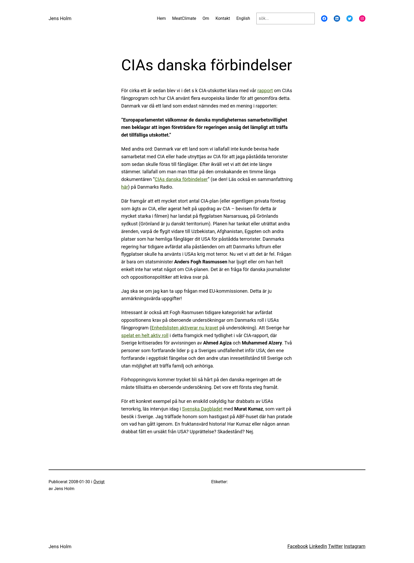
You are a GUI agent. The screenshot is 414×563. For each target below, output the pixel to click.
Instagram (354, 546)
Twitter (335, 546)
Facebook (297, 546)
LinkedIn (318, 546)
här (124, 187)
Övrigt (99, 481)
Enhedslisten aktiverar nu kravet (184, 328)
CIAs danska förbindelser (181, 179)
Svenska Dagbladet (202, 409)
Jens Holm (60, 18)
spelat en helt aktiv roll (144, 335)
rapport (265, 90)
